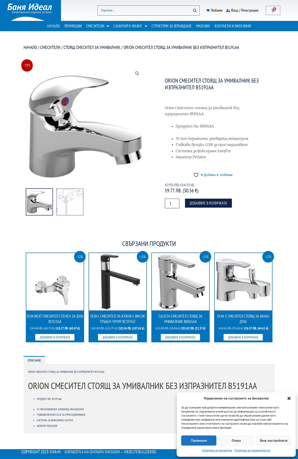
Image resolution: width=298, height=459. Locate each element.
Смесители (97, 26)
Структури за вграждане (172, 26)
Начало (53, 26)
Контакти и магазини (233, 26)
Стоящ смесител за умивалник (91, 47)
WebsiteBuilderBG (140, 452)
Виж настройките (273, 441)
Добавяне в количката (208, 203)
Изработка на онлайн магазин (92, 452)
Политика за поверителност (252, 450)
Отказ (236, 441)
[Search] (194, 10)
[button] (289, 398)
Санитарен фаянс (130, 26)
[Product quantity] (172, 203)
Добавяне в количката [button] (55, 337)
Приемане (199, 441)
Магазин (203, 26)
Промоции (73, 26)
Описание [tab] (34, 360)
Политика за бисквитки (217, 450)
